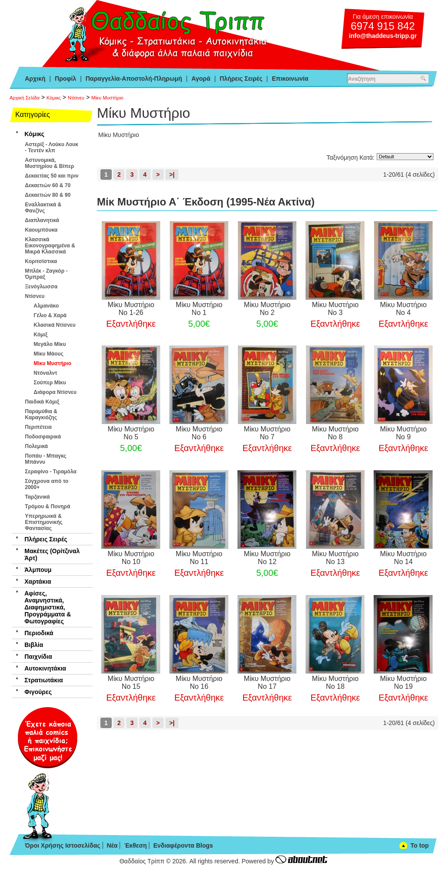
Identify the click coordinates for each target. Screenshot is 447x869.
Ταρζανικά (37, 497)
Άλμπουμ (38, 569)
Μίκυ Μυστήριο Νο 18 (335, 682)
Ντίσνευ (76, 97)
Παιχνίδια (38, 656)
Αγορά (201, 78)
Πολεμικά (36, 446)
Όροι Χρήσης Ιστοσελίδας (62, 845)
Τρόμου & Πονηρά (47, 506)
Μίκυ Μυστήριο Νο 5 (131, 433)
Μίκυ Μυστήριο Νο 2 (267, 308)
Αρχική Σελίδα (25, 97)
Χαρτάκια (37, 581)
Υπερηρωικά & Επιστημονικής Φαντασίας (43, 522)
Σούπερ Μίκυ (50, 383)
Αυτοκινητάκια (45, 668)
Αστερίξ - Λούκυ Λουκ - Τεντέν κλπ (51, 147)
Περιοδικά (38, 633)
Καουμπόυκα (41, 230)
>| (172, 174)
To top (419, 845)
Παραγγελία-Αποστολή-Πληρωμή (134, 78)
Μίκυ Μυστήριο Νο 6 (199, 433)
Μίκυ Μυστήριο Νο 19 (403, 682)
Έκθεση (135, 845)
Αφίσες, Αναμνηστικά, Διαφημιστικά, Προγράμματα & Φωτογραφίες (47, 607)
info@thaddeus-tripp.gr (382, 35)
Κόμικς (54, 97)
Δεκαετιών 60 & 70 (48, 185)
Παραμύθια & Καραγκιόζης (41, 414)
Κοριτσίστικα (41, 261)
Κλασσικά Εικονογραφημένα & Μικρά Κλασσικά (50, 245)
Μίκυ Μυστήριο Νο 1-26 (131, 308)
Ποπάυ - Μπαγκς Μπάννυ (45, 459)
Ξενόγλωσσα (41, 287)
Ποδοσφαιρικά (43, 437)
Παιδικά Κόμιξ (42, 402)
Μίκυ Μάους (48, 354)
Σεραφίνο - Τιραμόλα (50, 472)
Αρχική (35, 78)
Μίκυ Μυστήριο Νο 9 (403, 433)
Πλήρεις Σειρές (241, 78)
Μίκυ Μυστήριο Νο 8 (335, 433)
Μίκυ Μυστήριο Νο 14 (403, 557)
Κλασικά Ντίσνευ (55, 325)
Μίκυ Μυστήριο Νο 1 (199, 308)
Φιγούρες (38, 691)
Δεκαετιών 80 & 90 (48, 195)
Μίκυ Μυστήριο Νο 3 (335, 308)
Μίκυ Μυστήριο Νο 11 (199, 557)
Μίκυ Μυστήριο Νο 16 (199, 682)
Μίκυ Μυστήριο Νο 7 (267, 433)
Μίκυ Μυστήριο (107, 97)
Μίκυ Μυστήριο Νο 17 (267, 682)
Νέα (112, 845)
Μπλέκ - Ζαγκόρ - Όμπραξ (46, 274)
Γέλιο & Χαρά (50, 315)
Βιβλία (33, 644)
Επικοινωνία (290, 78)
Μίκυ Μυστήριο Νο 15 (131, 682)
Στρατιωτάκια (43, 680)
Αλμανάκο (46, 306)
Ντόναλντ (45, 373)
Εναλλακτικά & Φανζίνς (43, 208)
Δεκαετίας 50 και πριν (52, 176)
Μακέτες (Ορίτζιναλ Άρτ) (52, 554)
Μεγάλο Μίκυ (50, 344)
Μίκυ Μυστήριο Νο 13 (335, 557)
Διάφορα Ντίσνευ (55, 392)
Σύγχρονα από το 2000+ (47, 484)
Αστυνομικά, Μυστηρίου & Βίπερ (49, 163)
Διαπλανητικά (42, 220)
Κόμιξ (41, 335)
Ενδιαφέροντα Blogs (183, 845)
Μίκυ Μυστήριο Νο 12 (267, 557)
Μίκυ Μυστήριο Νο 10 (131, 557)
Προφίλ (65, 78)
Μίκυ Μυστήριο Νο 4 (403, 308)
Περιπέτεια (38, 427)
